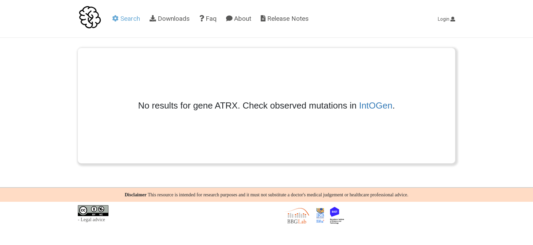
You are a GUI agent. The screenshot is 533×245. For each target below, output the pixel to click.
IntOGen (375, 105)
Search (126, 18)
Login (446, 19)
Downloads (170, 18)
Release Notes (285, 18)
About (238, 18)
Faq (208, 18)
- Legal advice (91, 219)
